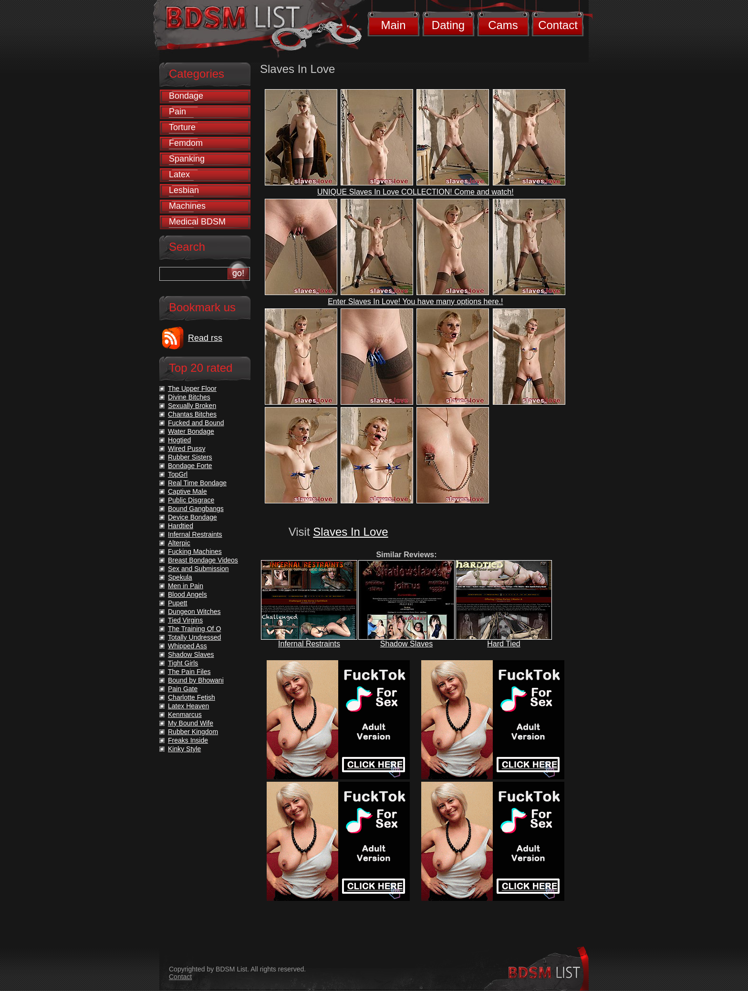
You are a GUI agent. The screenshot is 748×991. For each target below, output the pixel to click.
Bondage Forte (190, 466)
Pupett (177, 603)
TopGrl (177, 474)
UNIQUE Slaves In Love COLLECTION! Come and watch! (415, 192)
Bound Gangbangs (196, 508)
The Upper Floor (192, 388)
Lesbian (184, 190)
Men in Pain (185, 586)
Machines (187, 206)
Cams (503, 25)
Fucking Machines (195, 551)
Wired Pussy (187, 448)
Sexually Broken (192, 405)
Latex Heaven (188, 706)
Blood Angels (187, 594)
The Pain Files (189, 671)
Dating (448, 25)
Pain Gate (182, 689)
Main (393, 25)
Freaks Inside (188, 740)
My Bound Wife (190, 723)
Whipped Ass (187, 646)
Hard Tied (503, 644)
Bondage (186, 96)
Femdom (186, 143)
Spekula (180, 577)
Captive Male (187, 491)
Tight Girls (183, 663)
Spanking (187, 158)
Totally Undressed (194, 637)
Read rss (205, 338)
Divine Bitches (189, 397)
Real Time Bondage (197, 483)
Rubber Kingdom (193, 732)
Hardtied (180, 526)
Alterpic (179, 543)
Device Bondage (192, 517)
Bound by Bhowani (196, 680)
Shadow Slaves (406, 644)
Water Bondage (191, 431)
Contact (558, 25)
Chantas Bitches (192, 414)
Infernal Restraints (309, 644)
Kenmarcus (185, 714)
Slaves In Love (350, 531)
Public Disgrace (191, 500)
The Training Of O (194, 629)
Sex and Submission (198, 568)
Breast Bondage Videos (203, 560)
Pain (177, 111)
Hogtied (179, 440)
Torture (182, 127)
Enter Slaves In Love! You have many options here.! (415, 301)
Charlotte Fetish (191, 697)
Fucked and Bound (196, 423)
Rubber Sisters (190, 457)
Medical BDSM (197, 221)
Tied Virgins (185, 620)
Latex (179, 174)
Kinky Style (184, 749)
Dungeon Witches (194, 611)
